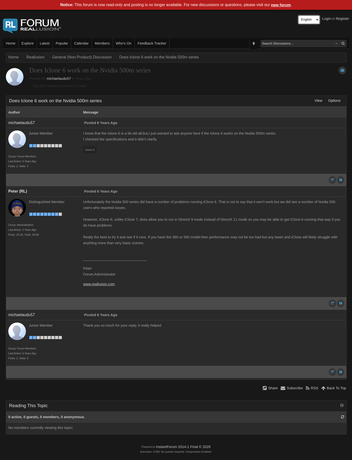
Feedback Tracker (152, 43)
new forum (281, 5)
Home (10, 43)
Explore (28, 43)
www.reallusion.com (99, 284)
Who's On (123, 43)
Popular (62, 43)
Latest (45, 43)
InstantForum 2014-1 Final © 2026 (183, 447)
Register (342, 19)
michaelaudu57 (59, 78)
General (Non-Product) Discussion (82, 57)
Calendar (81, 43)
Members (102, 43)
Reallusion (35, 57)
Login (326, 19)
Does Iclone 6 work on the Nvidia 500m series (159, 57)
